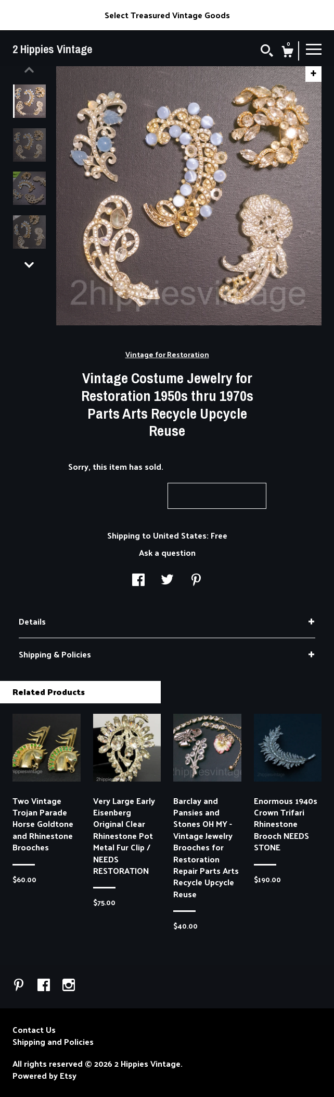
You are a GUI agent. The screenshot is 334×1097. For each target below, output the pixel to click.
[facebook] (44, 985)
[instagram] (68, 985)
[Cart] (287, 52)
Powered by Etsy (44, 1075)
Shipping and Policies (53, 1041)
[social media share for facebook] (138, 580)
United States (180, 535)
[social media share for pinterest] (196, 580)
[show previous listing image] (29, 70)
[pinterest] (19, 985)
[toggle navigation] (314, 48)
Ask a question (167, 552)
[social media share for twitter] (167, 580)
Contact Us (34, 1029)
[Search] (267, 52)
